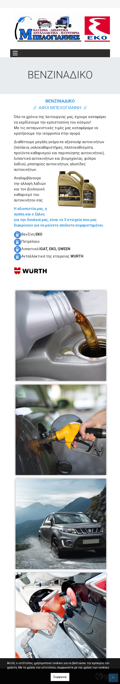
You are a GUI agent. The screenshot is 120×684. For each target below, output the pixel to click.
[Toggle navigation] (15, 53)
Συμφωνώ (60, 677)
